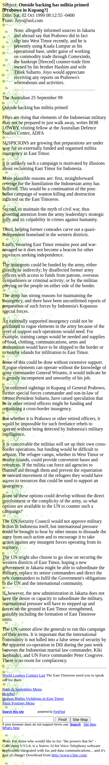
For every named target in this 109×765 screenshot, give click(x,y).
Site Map (89, 724)
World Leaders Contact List (23, 675)
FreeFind (59, 711)
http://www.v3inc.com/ (69, 755)
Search (75, 724)
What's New (10, 728)
